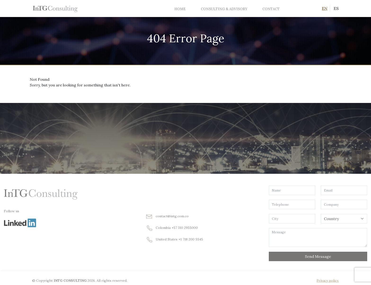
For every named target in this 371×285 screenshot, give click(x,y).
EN (324, 8)
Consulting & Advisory (224, 9)
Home (180, 9)
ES (336, 8)
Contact (271, 9)
